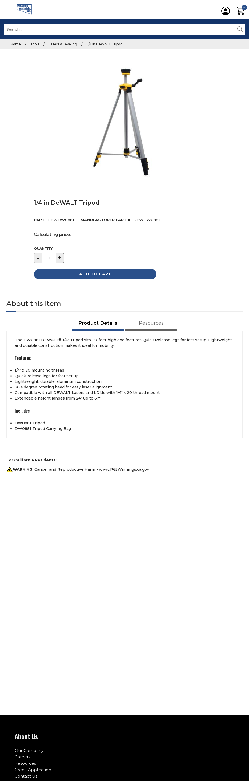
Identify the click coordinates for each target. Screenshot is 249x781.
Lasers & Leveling (63, 44)
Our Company (29, 750)
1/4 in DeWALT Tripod (104, 44)
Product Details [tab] (97, 323)
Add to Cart (95, 274)
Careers (22, 756)
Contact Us (26, 776)
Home (16, 44)
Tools (34, 44)
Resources (25, 763)
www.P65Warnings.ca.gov (124, 469)
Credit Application (33, 769)
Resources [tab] (151, 323)
